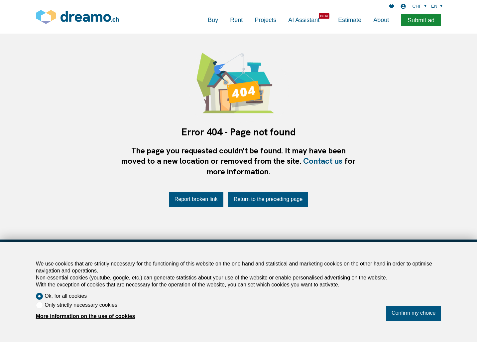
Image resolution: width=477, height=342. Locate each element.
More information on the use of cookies (85, 316)
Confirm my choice (413, 313)
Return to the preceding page (268, 199)
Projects (265, 20)
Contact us (322, 161)
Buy (213, 20)
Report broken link (196, 199)
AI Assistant (303, 20)
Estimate (349, 20)
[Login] (403, 6)
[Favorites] (392, 6)
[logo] (77, 17)
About (381, 20)
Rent (236, 20)
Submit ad (421, 20)
